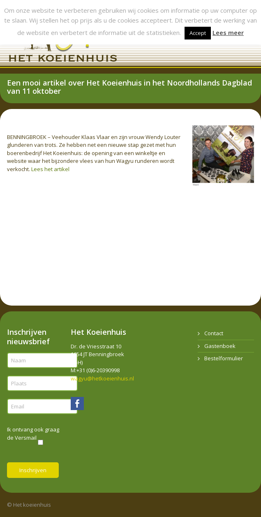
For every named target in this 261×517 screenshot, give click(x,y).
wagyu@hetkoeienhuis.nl (102, 378)
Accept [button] (197, 33)
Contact (213, 333)
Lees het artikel (50, 169)
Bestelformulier (223, 358)
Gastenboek (220, 346)
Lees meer (228, 32)
